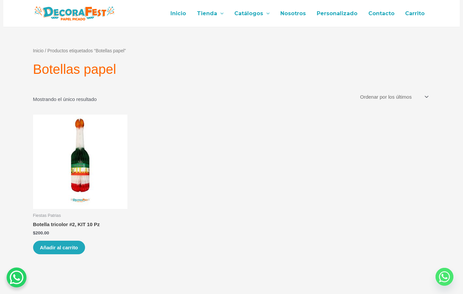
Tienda (211, 13)
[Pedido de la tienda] (394, 97)
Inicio (179, 13)
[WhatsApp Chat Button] (16, 277)
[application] (221, 13)
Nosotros (294, 13)
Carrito (415, 13)
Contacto (382, 13)
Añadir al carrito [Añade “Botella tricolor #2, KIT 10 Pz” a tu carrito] (59, 247)
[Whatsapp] (444, 277)
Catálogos (253, 13)
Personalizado (337, 13)
